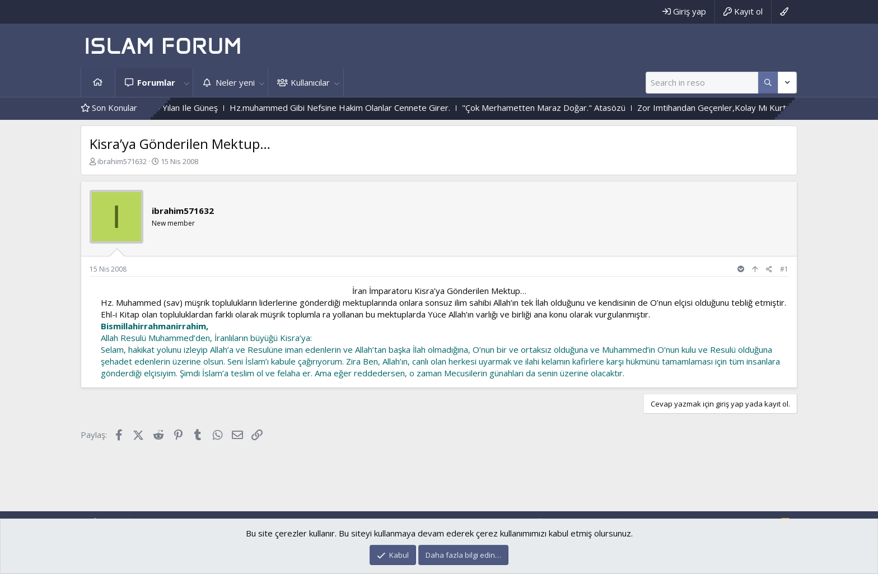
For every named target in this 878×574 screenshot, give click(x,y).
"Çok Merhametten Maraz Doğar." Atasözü (564, 107)
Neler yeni (235, 82)
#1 (784, 269)
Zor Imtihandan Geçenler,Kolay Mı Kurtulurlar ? (746, 107)
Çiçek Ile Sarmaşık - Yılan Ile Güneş (173, 107)
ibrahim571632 (122, 161)
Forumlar (156, 82)
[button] (186, 82)
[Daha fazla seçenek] (768, 83)
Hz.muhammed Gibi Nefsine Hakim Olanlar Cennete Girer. (360, 107)
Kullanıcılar (310, 82)
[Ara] (702, 83)
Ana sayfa (98, 82)
